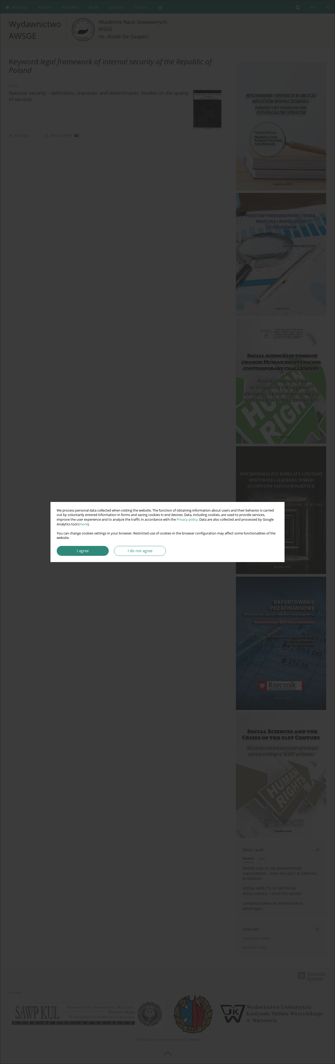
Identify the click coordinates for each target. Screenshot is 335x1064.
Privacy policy (187, 519)
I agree (83, 550)
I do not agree (140, 550)
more (83, 524)
